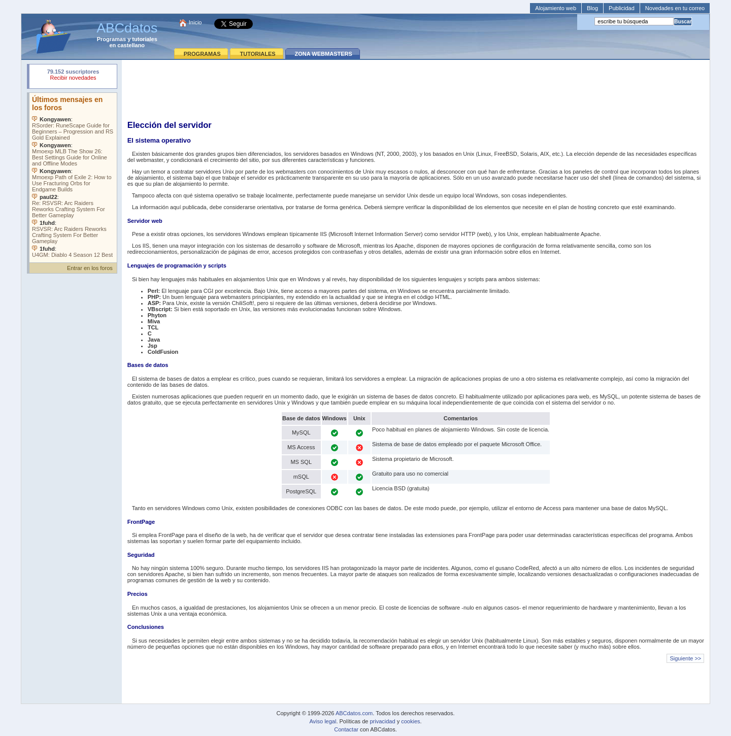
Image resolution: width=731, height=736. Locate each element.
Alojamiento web (555, 8)
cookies (410, 721)
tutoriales (144, 39)
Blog (592, 8)
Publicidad (622, 8)
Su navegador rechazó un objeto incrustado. (73, 76)
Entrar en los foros (90, 268)
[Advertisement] (416, 89)
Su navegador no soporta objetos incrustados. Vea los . (73, 175)
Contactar (346, 729)
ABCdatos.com (354, 713)
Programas (111, 39)
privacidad (382, 721)
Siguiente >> (685, 658)
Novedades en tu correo (675, 8)
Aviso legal (322, 721)
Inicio (195, 22)
